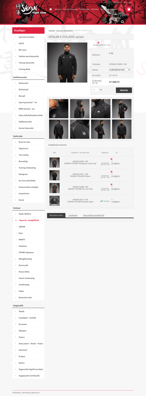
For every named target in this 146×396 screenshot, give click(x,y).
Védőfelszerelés (25, 121)
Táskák (21, 311)
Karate (21, 200)
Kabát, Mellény (25, 213)
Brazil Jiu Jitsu (24, 142)
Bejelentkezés (117, 2)
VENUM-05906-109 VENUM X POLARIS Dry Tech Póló (80, 188)
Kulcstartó (23, 350)
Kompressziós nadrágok (28, 187)
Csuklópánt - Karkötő (27, 317)
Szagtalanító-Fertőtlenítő (29, 375)
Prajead (22, 356)
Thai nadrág (23, 154)
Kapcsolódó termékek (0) (93, 215)
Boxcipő (22, 96)
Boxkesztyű (23, 83)
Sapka (21, 291)
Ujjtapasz (22, 330)
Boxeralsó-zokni (25, 297)
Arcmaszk (23, 324)
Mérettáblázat (84, 9)
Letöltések (73, 215)
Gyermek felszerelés (70, 9)
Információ (95, 9)
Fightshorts (23, 148)
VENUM (22, 226)
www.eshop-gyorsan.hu (31, 392)
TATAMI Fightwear (26, 252)
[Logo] (29, 9)
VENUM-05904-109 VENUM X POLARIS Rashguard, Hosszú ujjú (80, 162)
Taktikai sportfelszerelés (29, 56)
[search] (122, 22)
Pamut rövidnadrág (27, 278)
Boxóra (21, 362)
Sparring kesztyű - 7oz (28, 102)
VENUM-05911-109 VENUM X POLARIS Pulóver (80, 175)
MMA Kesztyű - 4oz (27, 108)
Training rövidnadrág (27, 167)
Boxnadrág (23, 161)
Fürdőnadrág (24, 284)
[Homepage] (50, 9)
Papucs (22, 337)
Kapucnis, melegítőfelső (29, 220)
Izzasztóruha (24, 193)
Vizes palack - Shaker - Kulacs (31, 343)
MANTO (22, 239)
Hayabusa (23, 246)
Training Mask (24, 69)
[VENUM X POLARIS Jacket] (67, 43)
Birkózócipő (23, 89)
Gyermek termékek (26, 37)
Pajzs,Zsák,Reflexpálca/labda (31, 115)
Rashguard (23, 174)
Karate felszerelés (26, 128)
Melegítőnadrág (25, 258)
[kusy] (95, 89)
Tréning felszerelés (26, 62)
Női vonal (58, 9)
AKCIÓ (21, 43)
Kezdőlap (52, 30)
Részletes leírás (56, 215)
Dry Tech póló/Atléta (27, 180)
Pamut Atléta (24, 271)
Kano (21, 233)
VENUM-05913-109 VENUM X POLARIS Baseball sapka (80, 200)
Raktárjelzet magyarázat (109, 9)
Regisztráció (128, 2)
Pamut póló (23, 265)
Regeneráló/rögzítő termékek (31, 369)
